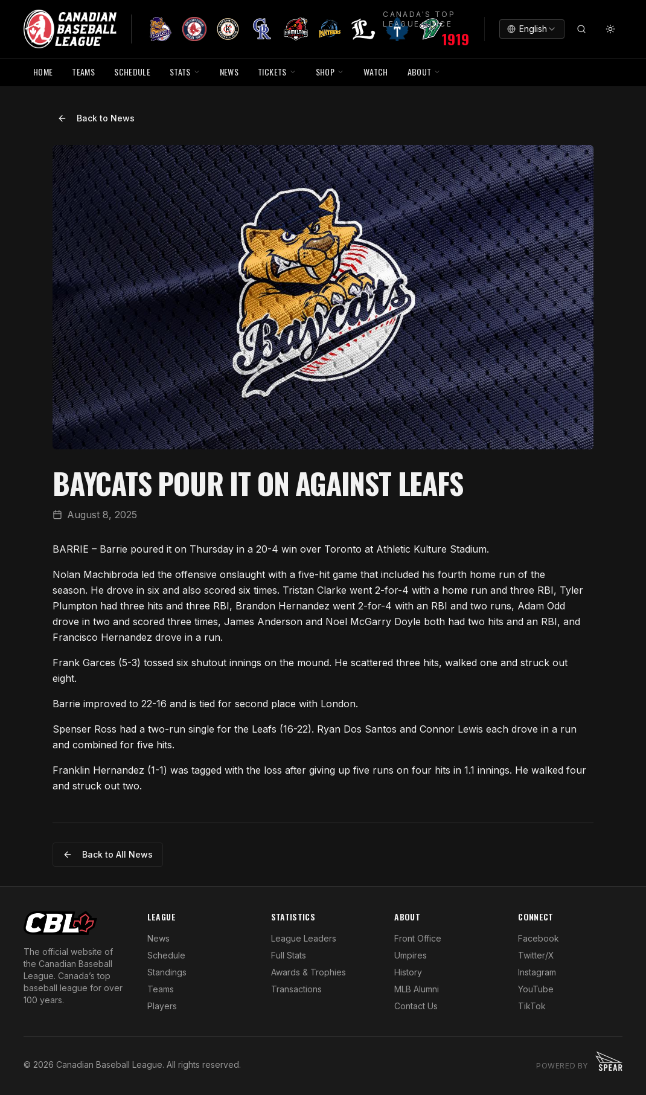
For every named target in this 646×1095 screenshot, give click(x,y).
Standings (167, 972)
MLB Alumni (416, 989)
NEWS (229, 71)
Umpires (410, 955)
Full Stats (288, 955)
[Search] (581, 29)
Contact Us (416, 1006)
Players (162, 1006)
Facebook (538, 938)
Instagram (537, 972)
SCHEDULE (132, 71)
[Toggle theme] (610, 29)
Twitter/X (536, 955)
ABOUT (424, 71)
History (408, 972)
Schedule (166, 955)
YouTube (536, 989)
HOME (43, 71)
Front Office (417, 938)
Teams (160, 989)
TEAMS (83, 71)
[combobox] (531, 29)
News (158, 938)
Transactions (296, 989)
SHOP (330, 71)
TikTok (532, 1006)
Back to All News (108, 854)
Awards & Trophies (308, 972)
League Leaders (303, 938)
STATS (185, 71)
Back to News (96, 118)
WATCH (375, 71)
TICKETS (277, 71)
